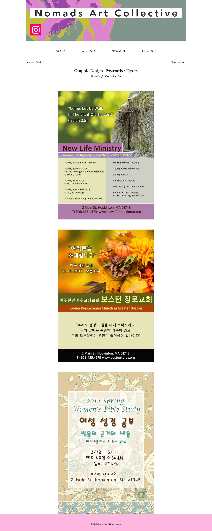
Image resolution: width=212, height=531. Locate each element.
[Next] (173, 62)
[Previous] (41, 62)
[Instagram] (35, 29)
